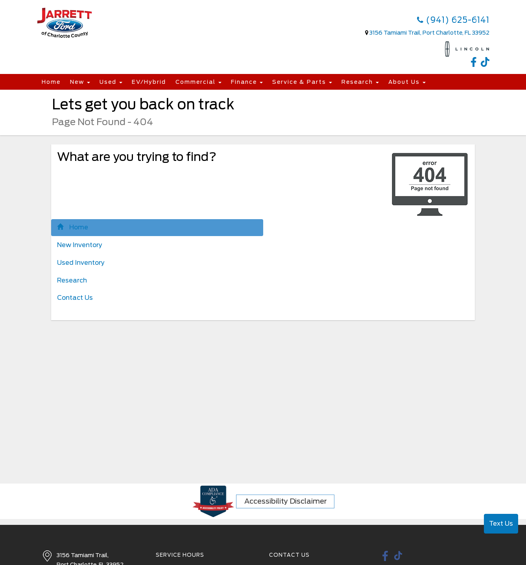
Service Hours (180, 555)
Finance (247, 82)
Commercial (198, 82)
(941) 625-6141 (453, 20)
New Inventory (79, 245)
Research (360, 82)
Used (111, 82)
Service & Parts (302, 82)
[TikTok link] (485, 63)
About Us (407, 82)
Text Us (501, 523)
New (80, 82)
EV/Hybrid (149, 82)
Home (51, 82)
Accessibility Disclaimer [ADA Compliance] (285, 501)
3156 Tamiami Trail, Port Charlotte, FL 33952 (429, 33)
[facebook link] (476, 63)
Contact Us (75, 297)
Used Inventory (81, 262)
